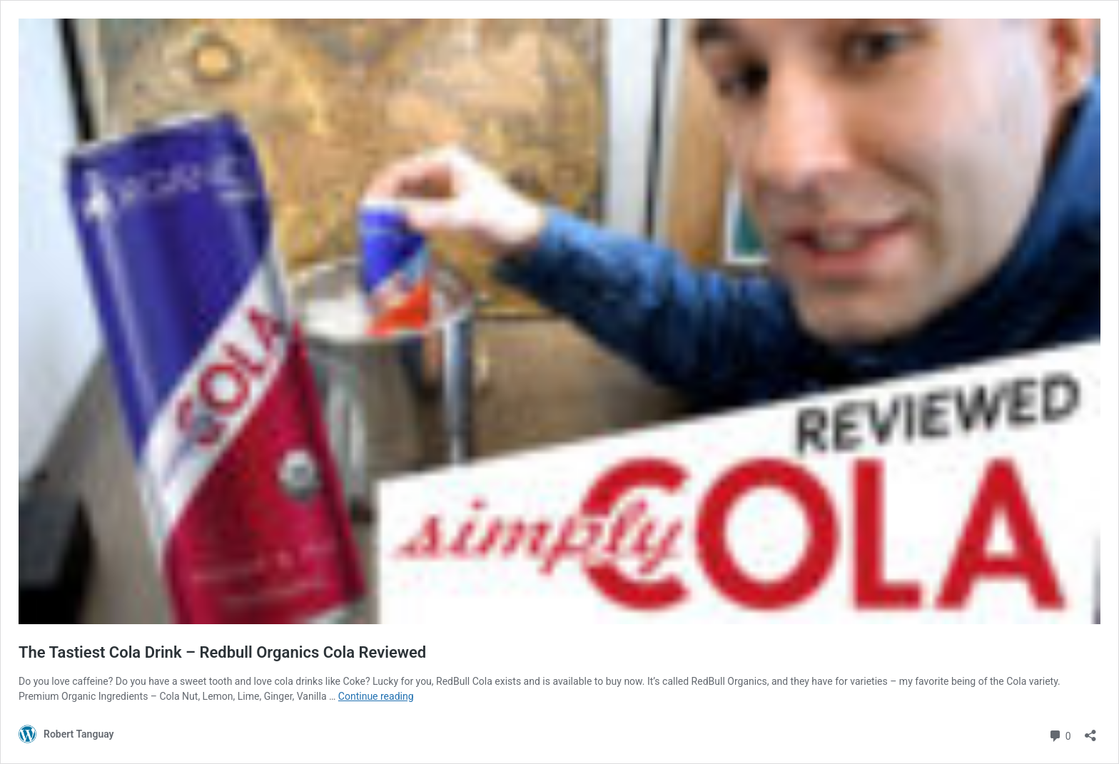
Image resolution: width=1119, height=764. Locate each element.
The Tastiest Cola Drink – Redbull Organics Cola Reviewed (222, 652)
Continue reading (376, 696)
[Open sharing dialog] (1090, 731)
